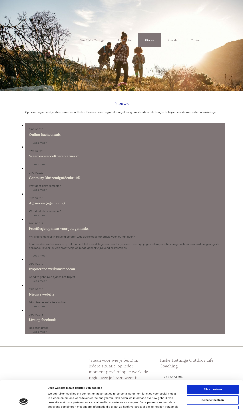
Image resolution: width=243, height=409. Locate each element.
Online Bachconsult (44, 135)
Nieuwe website (41, 294)
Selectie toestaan (213, 375)
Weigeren (212, 385)
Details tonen (196, 401)
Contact (195, 40)
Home (39, 40)
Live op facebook (42, 320)
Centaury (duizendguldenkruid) (54, 178)
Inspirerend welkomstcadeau (52, 269)
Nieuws (149, 40)
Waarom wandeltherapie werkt (54, 156)
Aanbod (61, 40)
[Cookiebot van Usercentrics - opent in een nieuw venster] (23, 402)
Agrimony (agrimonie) (47, 203)
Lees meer (40, 143)
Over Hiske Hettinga (92, 40)
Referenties (124, 40)
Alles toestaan (212, 364)
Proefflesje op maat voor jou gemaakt (58, 229)
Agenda (172, 40)
